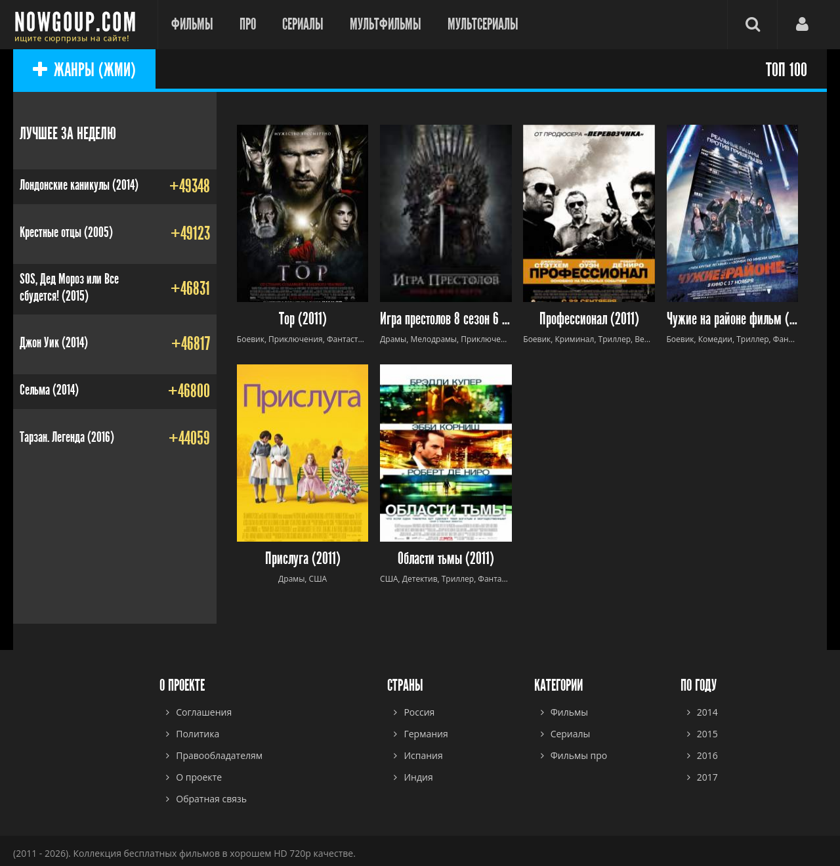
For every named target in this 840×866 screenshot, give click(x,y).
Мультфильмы (385, 24)
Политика (197, 733)
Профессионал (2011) (589, 319)
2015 (707, 733)
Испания (423, 755)
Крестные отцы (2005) (66, 232)
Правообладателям (219, 755)
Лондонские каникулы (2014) (79, 185)
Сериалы (303, 24)
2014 (707, 712)
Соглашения (204, 712)
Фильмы (192, 24)
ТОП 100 (786, 70)
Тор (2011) (303, 319)
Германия (426, 733)
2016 (707, 755)
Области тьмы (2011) (446, 559)
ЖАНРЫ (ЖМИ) (84, 70)
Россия (419, 712)
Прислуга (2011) (303, 559)
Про (248, 24)
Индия (418, 777)
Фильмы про (579, 755)
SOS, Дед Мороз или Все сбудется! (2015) (69, 288)
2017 (707, 777)
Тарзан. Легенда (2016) (67, 437)
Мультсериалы (483, 24)
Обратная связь (211, 798)
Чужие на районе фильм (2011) (733, 319)
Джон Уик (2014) (54, 342)
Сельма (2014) (49, 390)
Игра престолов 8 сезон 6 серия (446, 319)
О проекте (199, 777)
